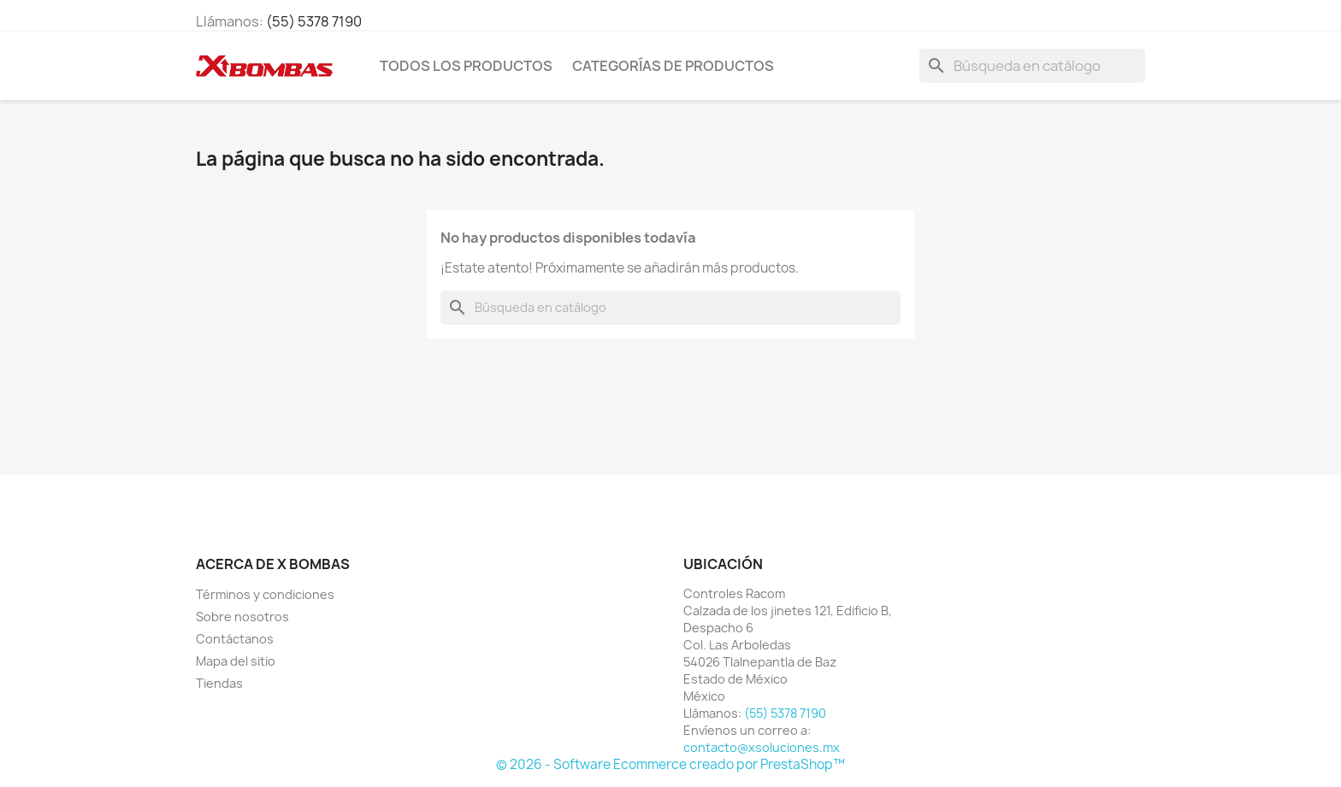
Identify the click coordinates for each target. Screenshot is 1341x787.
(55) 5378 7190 (314, 21)
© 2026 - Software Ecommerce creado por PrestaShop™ (670, 764)
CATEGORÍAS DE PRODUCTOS (673, 65)
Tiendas (219, 683)
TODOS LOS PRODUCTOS (466, 65)
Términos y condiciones (265, 594)
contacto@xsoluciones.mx (761, 747)
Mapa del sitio (235, 661)
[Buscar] (1032, 66)
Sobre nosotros (242, 616)
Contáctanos (235, 639)
